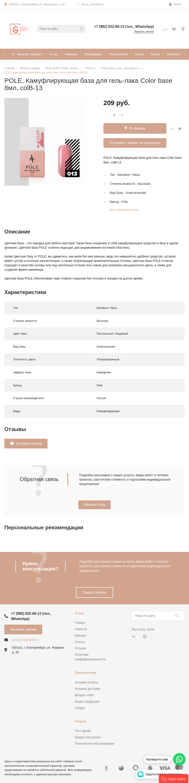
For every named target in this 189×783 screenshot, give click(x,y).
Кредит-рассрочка (88, 737)
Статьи (80, 642)
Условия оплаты (86, 682)
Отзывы (80, 648)
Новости (81, 629)
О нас (79, 613)
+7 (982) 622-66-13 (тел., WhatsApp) (124, 26)
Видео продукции (87, 701)
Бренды (80, 635)
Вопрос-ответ (84, 695)
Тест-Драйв (83, 731)
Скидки (80, 708)
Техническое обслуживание (94, 743)
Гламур (80, 622)
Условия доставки (87, 688)
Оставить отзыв (29, 443)
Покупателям (85, 672)
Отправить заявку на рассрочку (135, 143)
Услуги (80, 721)
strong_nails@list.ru (93, 4)
